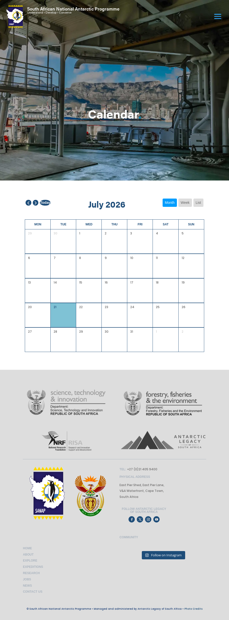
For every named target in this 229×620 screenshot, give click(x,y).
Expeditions (33, 567)
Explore (30, 560)
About (28, 554)
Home (27, 548)
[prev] (28, 203)
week (185, 203)
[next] (36, 203)
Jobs (27, 579)
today (45, 202)
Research (31, 573)
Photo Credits (193, 609)
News (27, 585)
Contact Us (32, 591)
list (198, 203)
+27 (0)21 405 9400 (141, 469)
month (170, 203)
